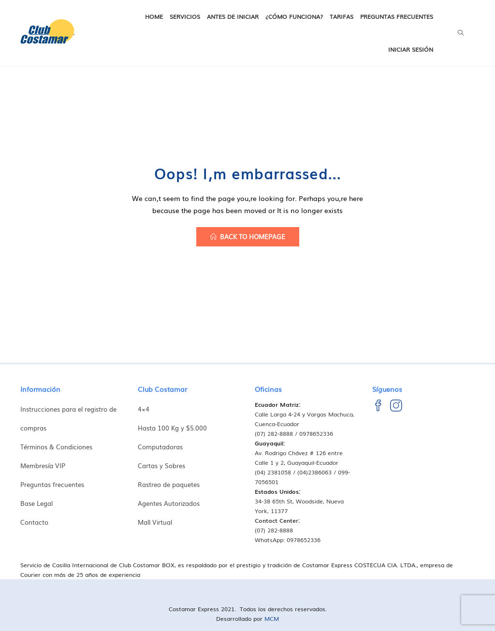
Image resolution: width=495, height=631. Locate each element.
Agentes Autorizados (169, 503)
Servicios (185, 16)
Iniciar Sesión (410, 49)
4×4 (143, 409)
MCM (271, 618)
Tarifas (341, 16)
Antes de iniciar (233, 16)
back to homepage (247, 236)
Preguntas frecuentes (396, 16)
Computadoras (160, 446)
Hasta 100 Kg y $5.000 (172, 427)
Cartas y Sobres (161, 465)
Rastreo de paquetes (169, 484)
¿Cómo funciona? (294, 16)
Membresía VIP (42, 465)
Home (154, 16)
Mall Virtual (155, 522)
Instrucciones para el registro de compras (68, 418)
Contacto (34, 522)
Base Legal (36, 503)
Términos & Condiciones (56, 446)
